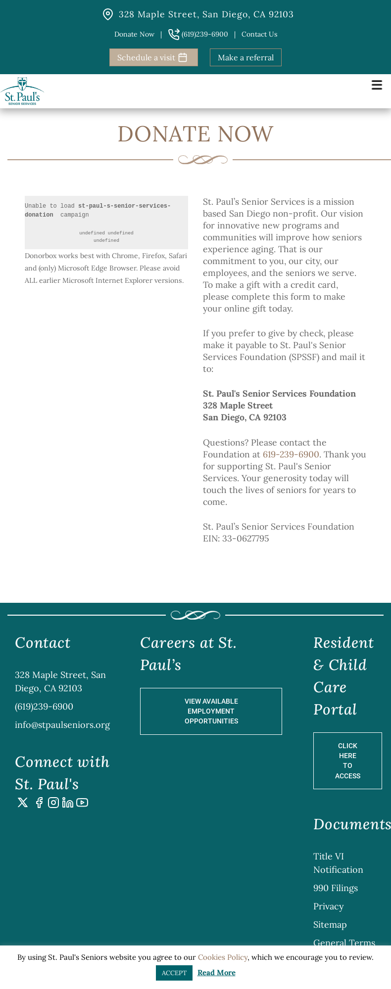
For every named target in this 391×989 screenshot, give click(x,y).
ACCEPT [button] (174, 973)
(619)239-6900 (44, 706)
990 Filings (335, 888)
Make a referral (246, 57)
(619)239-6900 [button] (198, 34)
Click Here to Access (347, 761)
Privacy (328, 906)
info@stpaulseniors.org (62, 724)
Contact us (259, 34)
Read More (216, 972)
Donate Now (134, 34)
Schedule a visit (152, 57)
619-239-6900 (291, 454)
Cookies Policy (222, 957)
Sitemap (330, 924)
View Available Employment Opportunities (211, 711)
